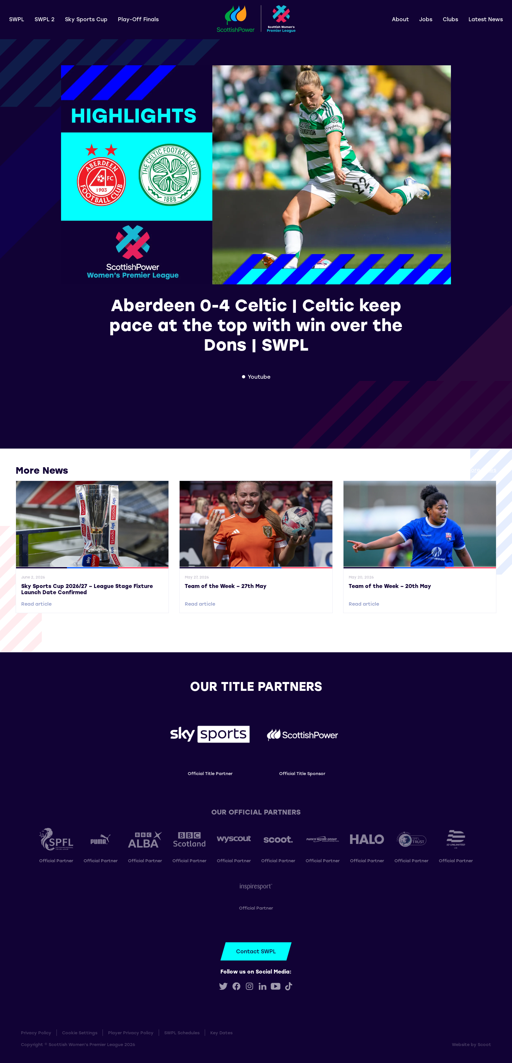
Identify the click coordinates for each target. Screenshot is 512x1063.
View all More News (470, 469)
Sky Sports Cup (86, 19)
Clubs (450, 19)
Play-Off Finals (138, 19)
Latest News (486, 19)
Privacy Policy (36, 1032)
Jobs (425, 19)
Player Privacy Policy (130, 1032)
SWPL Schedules (182, 1032)
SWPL (16, 19)
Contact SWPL (256, 951)
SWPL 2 (45, 19)
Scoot (484, 1044)
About (400, 19)
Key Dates (221, 1032)
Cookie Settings (79, 1032)
